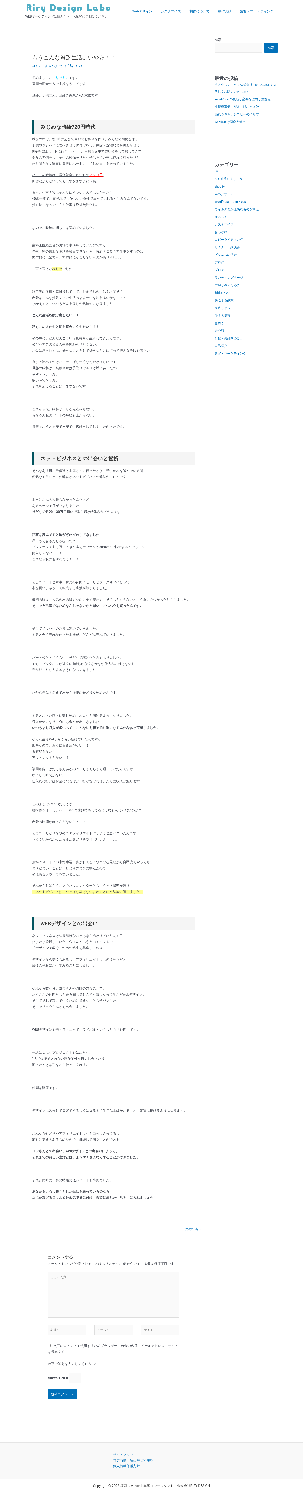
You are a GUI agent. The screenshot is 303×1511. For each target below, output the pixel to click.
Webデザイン (150, 11)
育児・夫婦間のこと (230, 340)
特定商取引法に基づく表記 (133, 1467)
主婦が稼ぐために (228, 287)
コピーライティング (230, 242)
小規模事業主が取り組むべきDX (239, 109)
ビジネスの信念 (226, 257)
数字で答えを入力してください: (72, 1370)
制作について (204, 11)
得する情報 (223, 318)
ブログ (220, 264)
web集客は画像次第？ (231, 124)
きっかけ (62, 66)
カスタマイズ (177, 11)
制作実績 (227, 11)
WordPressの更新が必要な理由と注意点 (245, 101)
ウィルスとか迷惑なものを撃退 (238, 211)
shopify (220, 188)
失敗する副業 (225, 302)
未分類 (220, 333)
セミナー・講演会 (228, 249)
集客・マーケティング (257, 11)
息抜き (220, 325)
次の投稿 (193, 1229)
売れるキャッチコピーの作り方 (238, 117)
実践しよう (223, 310)
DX (217, 173)
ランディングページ (230, 280)
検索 (218, 40)
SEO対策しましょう (230, 181)
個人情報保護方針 (126, 1473)
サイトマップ (123, 1462)
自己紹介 (221, 348)
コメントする (42, 66)
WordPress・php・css (232, 204)
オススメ (221, 219)
